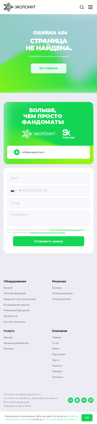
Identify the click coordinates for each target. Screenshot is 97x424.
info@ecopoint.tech (33, 152)
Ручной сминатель (14, 321)
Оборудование (15, 281)
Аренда (8, 337)
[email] (48, 203)
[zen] (77, 400)
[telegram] (84, 400)
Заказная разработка (16, 343)
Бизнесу (57, 287)
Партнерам (58, 354)
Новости (57, 365)
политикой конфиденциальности (66, 229)
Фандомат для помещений (20, 299)
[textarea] (48, 218)
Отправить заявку (48, 241)
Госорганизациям (62, 293)
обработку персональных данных (47, 232)
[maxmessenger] (90, 400)
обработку (72, 416)
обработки (62, 419)
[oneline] (48, 178)
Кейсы (56, 348)
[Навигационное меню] (90, 7)
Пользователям (61, 299)
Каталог (8, 287)
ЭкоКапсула (10, 316)
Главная (56, 337)
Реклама (9, 348)
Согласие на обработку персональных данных (31, 398)
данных (25, 419)
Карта (55, 360)
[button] (82, 7)
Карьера (57, 371)
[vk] (70, 400)
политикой (50, 419)
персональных (12, 419)
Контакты (57, 377)
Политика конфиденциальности (22, 394)
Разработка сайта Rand (17, 406)
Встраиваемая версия (17, 304)
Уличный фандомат (15, 293)
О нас (55, 343)
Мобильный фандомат (17, 310)
